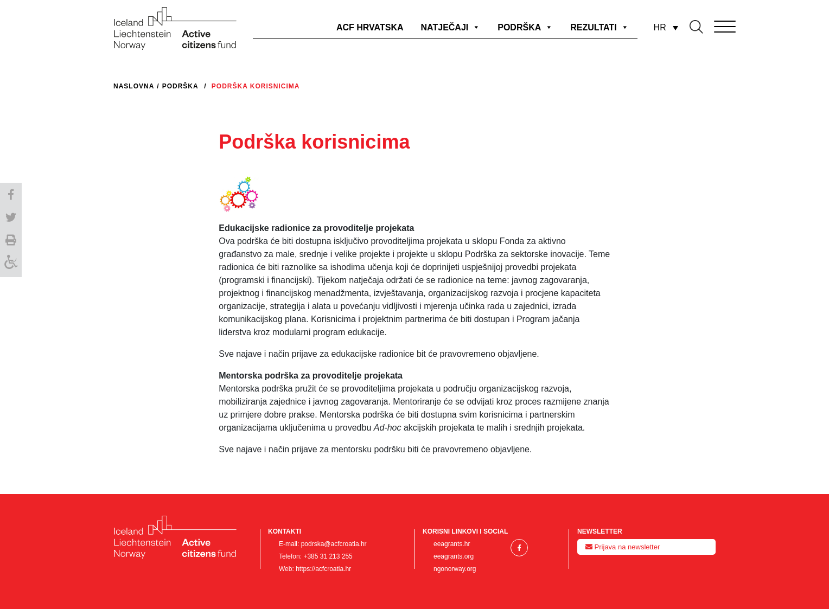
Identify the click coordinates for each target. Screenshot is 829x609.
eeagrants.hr (451, 544)
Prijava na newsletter (622, 547)
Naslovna (133, 86)
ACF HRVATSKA (370, 27)
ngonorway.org (454, 569)
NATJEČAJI (451, 27)
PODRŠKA (525, 27)
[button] (11, 193)
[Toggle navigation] (709, 24)
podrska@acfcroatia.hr (334, 544)
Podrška (180, 86)
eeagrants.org (453, 556)
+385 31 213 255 (327, 556)
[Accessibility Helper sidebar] (11, 264)
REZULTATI (599, 27)
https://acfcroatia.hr (323, 569)
